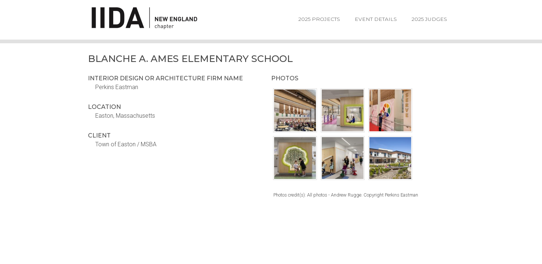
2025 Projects (319, 19)
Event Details (376, 19)
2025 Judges (429, 19)
